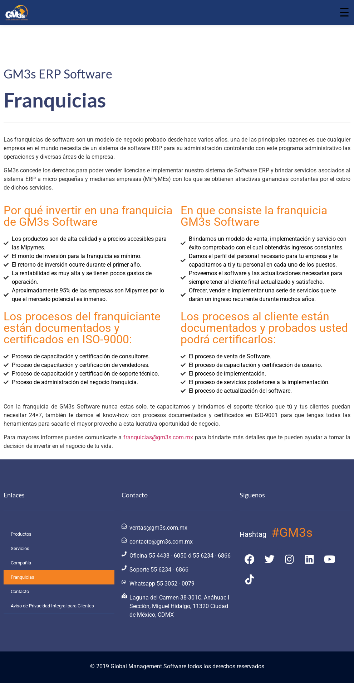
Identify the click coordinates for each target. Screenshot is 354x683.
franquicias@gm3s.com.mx (158, 437)
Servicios (20, 548)
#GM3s (292, 532)
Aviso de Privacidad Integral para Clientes (52, 605)
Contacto (20, 591)
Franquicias (22, 577)
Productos (21, 534)
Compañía (21, 562)
